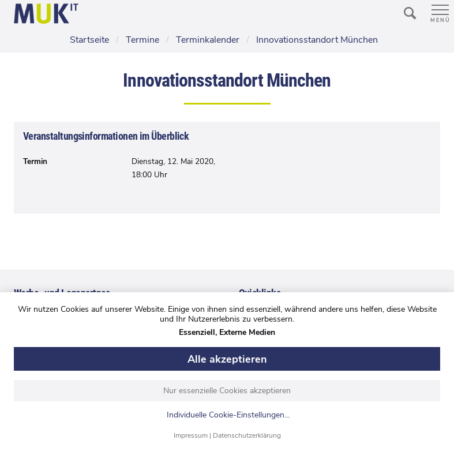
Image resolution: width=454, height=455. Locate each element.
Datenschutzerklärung (247, 435)
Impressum (191, 435)
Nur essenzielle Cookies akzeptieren (227, 390)
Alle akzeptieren (227, 359)
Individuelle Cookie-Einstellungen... (228, 415)
